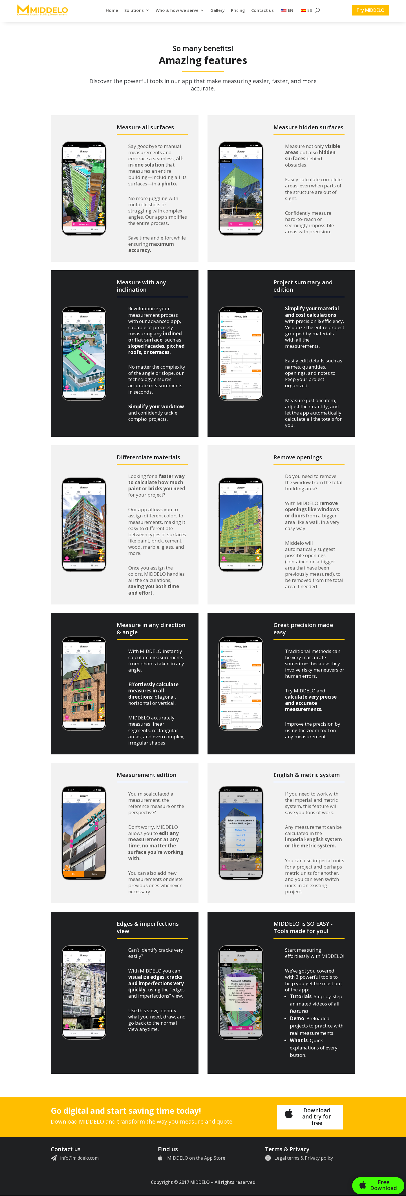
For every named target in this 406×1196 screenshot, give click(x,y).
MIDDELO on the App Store (196, 1158)
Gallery (217, 10)
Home (112, 10)
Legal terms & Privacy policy (303, 1158)
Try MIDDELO (370, 10)
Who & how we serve (177, 10)
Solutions (134, 10)
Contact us (262, 10)
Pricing (238, 10)
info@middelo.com (79, 1158)
